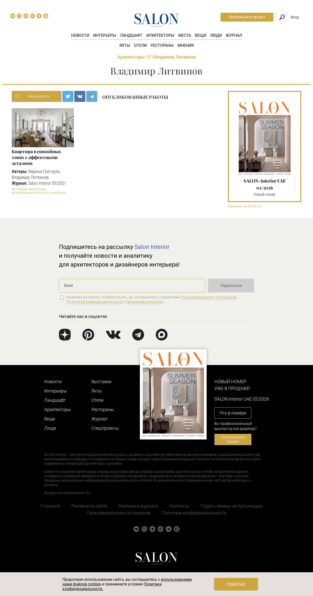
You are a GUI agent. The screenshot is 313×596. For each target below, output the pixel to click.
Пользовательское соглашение (118, 512)
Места (184, 35)
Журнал (234, 35)
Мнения (186, 45)
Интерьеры (104, 35)
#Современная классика (31, 193)
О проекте (50, 506)
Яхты (124, 45)
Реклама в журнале (138, 506)
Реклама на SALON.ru (245, 206)
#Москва (59, 193)
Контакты (179, 506)
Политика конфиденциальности (194, 512)
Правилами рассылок (145, 302)
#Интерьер (20, 189)
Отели (140, 45)
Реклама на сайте (89, 506)
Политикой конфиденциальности (94, 302)
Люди (216, 35)
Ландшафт (131, 35)
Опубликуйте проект (247, 17)
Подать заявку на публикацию (232, 506)
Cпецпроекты (105, 428)
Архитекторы (160, 35)
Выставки (101, 381)
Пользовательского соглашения (208, 297)
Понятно (236, 584)
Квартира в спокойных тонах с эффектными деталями (36, 157)
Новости (80, 35)
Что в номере (232, 412)
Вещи (200, 35)
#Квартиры (37, 189)
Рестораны (162, 45)
